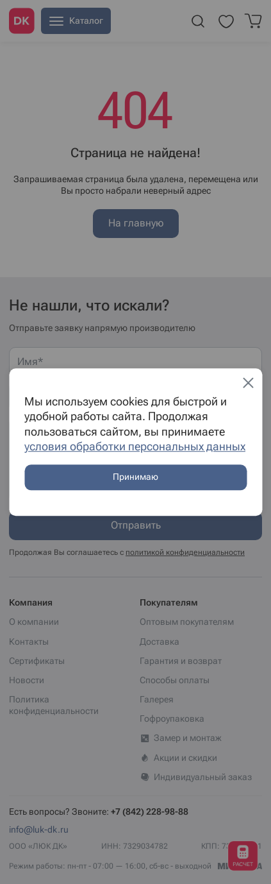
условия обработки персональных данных (134, 446)
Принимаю (135, 477)
